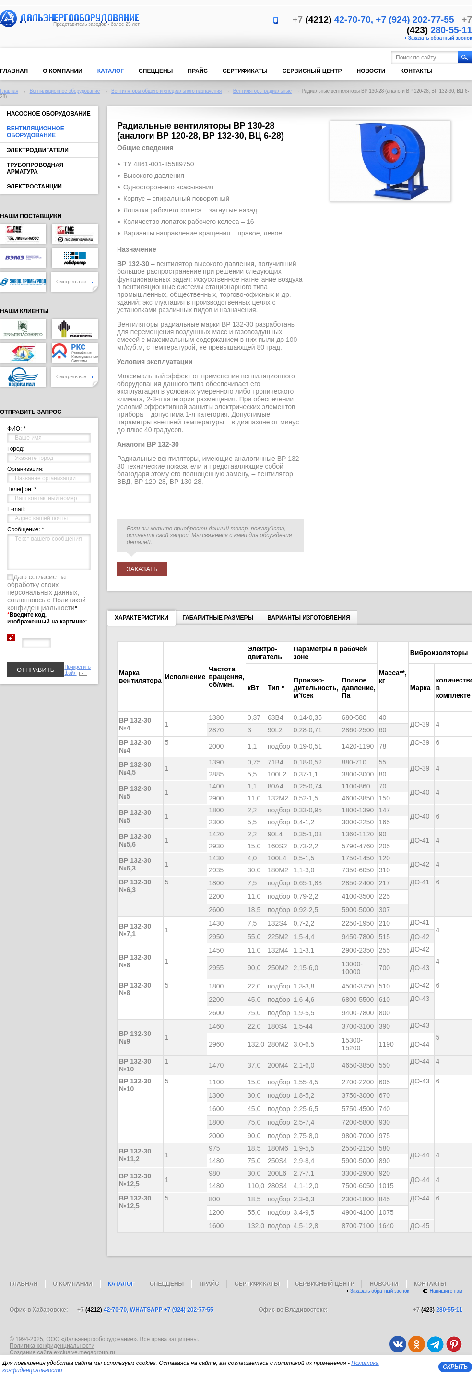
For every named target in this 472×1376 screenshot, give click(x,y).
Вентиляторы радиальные (262, 91)
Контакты (417, 71)
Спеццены (156, 71)
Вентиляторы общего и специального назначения (166, 91)
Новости (370, 71)
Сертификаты (245, 71)
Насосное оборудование (49, 113)
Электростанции (34, 186)
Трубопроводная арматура (35, 168)
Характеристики (141, 619)
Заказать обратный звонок (440, 38)
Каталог (110, 71)
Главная (14, 71)
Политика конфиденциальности (52, 1345)
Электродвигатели (38, 150)
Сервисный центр (312, 71)
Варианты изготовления (308, 617)
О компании (63, 71)
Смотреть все (74, 281)
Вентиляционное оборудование (65, 91)
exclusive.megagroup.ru (84, 1352)
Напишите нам (446, 1291)
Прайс (198, 71)
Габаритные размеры (217, 617)
